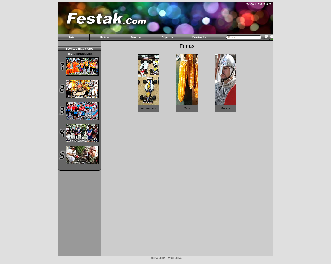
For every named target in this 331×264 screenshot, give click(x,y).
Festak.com (158, 258)
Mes (89, 53)
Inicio (73, 37)
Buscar (136, 37)
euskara (251, 3)
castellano (264, 3)
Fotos (104, 37)
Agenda (167, 37)
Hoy (69, 53)
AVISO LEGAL (175, 258)
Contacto (199, 37)
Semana (79, 53)
